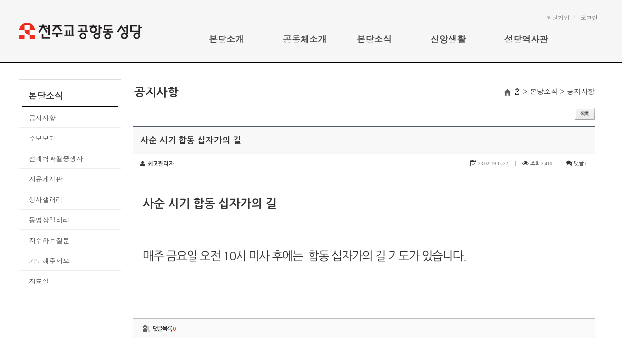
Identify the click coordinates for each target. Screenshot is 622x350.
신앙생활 (448, 39)
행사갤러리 (46, 199)
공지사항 (42, 117)
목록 (585, 114)
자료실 (39, 281)
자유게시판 (46, 179)
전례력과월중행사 (56, 158)
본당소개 (226, 39)
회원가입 (558, 17)
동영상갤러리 (49, 220)
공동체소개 (305, 39)
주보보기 (42, 138)
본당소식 (374, 39)
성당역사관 (526, 39)
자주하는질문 (49, 240)
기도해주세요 (49, 260)
